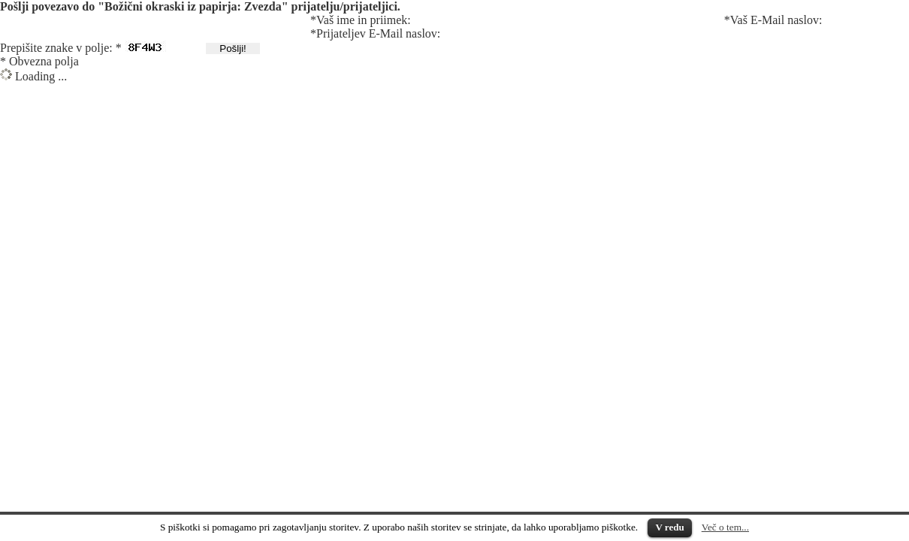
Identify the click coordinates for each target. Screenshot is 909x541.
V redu (669, 527)
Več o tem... (725, 527)
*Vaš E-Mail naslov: (773, 20)
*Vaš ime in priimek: (360, 20)
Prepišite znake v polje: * (61, 47)
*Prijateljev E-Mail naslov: (375, 33)
